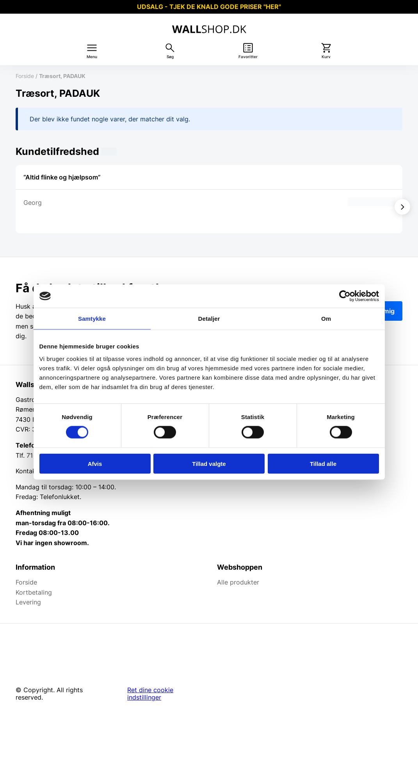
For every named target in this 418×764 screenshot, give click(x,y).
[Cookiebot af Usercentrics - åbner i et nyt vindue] (345, 296)
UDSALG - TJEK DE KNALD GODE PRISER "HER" (209, 7)
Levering (28, 602)
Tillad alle (323, 463)
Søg (170, 57)
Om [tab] (326, 318)
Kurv (326, 57)
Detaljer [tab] (209, 318)
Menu (92, 57)
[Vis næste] (402, 207)
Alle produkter (238, 582)
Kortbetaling (34, 592)
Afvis (95, 463)
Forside (25, 76)
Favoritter (248, 57)
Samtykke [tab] (92, 318)
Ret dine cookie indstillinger (150, 693)
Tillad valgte (209, 463)
